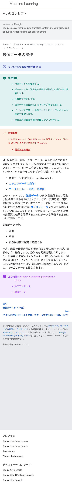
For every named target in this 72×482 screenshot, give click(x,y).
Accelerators (9, 451)
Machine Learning (24, 4)
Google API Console (12, 470)
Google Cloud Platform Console (18, 475)
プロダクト (18, 44)
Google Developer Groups (15, 441)
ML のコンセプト (15, 14)
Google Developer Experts (15, 446)
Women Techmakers (13, 456)
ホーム (6, 44)
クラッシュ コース (15, 48)
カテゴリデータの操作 (21, 183)
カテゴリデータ (22, 286)
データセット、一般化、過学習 (27, 189)
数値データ (20, 292)
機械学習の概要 (22, 149)
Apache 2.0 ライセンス (13, 332)
